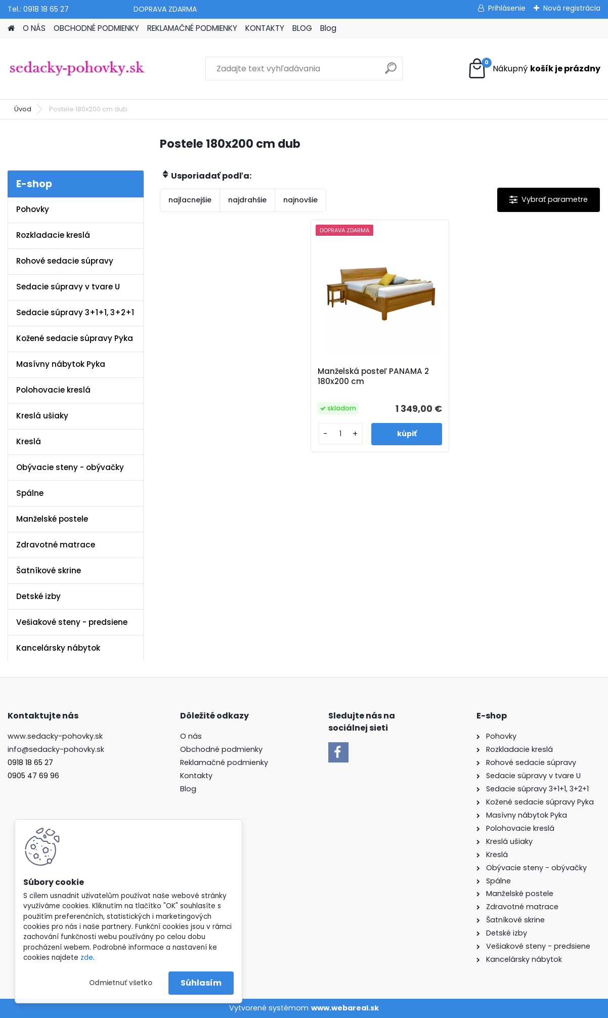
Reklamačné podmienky (224, 762)
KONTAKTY (264, 28)
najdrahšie (247, 200)
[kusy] (341, 433)
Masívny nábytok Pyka (60, 364)
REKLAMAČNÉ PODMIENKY (192, 28)
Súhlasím (201, 983)
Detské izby (38, 596)
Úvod (22, 109)
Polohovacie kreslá (53, 390)
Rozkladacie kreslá (53, 235)
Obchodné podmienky (221, 749)
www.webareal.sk (345, 1008)
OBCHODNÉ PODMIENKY (96, 28)
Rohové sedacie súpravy (64, 261)
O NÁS (34, 28)
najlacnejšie (189, 200)
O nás (191, 736)
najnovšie (300, 200)
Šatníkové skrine (48, 570)
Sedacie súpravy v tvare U (68, 286)
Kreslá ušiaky (42, 415)
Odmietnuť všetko (120, 983)
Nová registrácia (571, 8)
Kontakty (196, 776)
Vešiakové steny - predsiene (71, 622)
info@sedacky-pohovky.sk (56, 749)
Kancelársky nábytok (58, 648)
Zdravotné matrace (55, 544)
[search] (391, 72)
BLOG (302, 28)
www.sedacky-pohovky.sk (55, 736)
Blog (328, 28)
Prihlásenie (507, 8)
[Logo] (77, 69)
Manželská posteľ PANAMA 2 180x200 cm (373, 376)
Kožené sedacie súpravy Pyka (74, 338)
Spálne (30, 493)
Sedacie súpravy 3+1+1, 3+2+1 (75, 312)
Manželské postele (52, 519)
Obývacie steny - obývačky (70, 467)
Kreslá (28, 441)
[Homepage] (11, 28)
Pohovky (32, 209)
